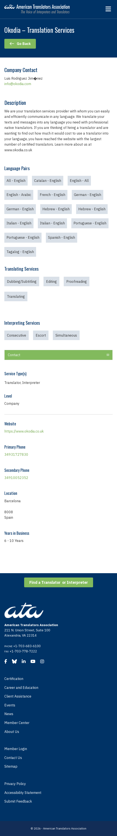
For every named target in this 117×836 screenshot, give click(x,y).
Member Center (16, 723)
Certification (13, 678)
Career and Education (21, 687)
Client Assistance (17, 696)
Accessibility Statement (22, 792)
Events (9, 705)
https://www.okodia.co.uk (24, 431)
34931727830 (16, 454)
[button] (108, 355)
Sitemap (10, 766)
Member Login (15, 749)
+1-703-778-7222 (23, 651)
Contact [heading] (14, 355)
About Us (11, 731)
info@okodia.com (17, 84)
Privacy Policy (15, 784)
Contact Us (13, 757)
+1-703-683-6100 (27, 646)
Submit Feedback (18, 801)
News (8, 714)
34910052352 (16, 478)
